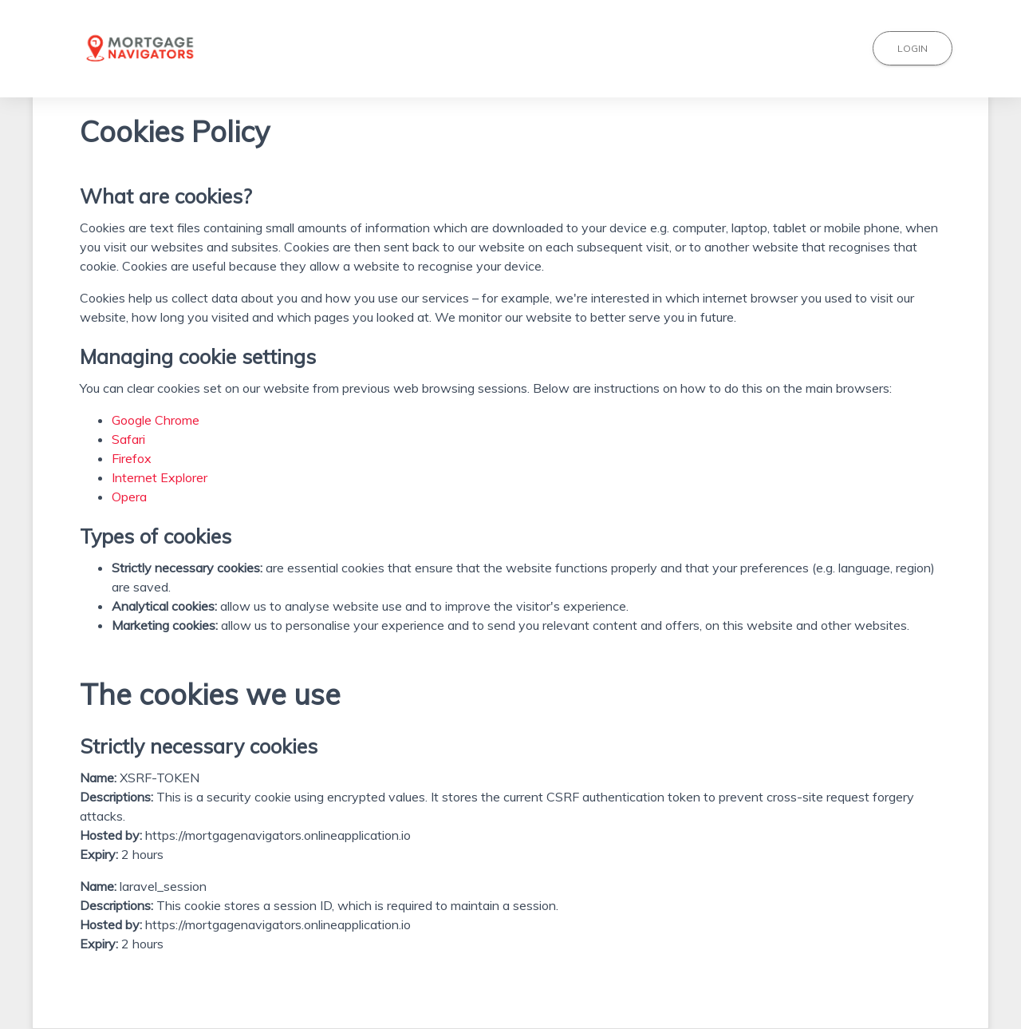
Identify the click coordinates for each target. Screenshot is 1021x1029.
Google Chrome (155, 420)
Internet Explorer (159, 477)
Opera (129, 497)
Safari (128, 439)
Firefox (132, 458)
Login (912, 48)
